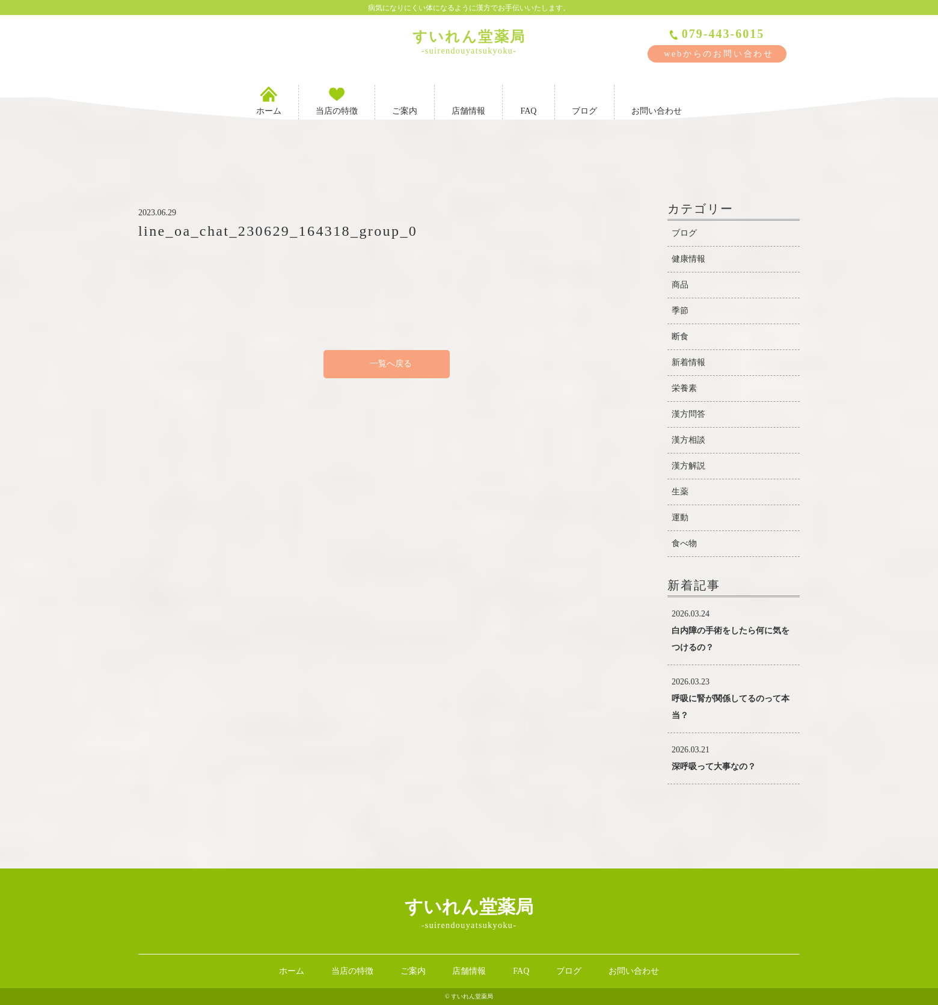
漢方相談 (688, 439)
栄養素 (684, 388)
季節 (680, 310)
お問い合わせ (656, 100)
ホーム (268, 100)
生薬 (680, 491)
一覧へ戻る (386, 363)
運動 (680, 517)
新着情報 (688, 362)
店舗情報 (468, 100)
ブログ (584, 100)
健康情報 (688, 258)
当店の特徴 (337, 100)
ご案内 (404, 100)
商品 (680, 284)
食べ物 (684, 543)
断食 (680, 336)
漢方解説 (688, 465)
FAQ (529, 100)
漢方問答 (688, 414)
